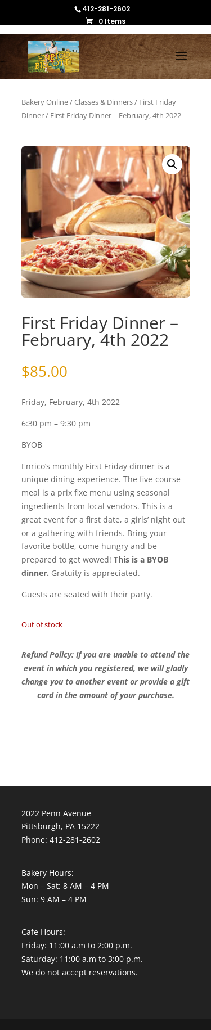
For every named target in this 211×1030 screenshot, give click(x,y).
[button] (172, 164)
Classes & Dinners (103, 102)
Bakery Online (44, 102)
